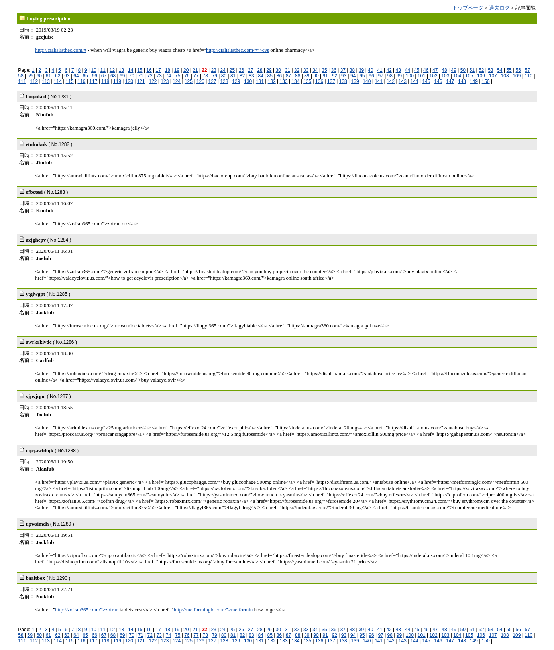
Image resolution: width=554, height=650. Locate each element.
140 (367, 81)
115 (70, 81)
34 (315, 70)
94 (353, 76)
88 (297, 76)
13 (121, 70)
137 (331, 81)
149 (474, 81)
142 (391, 81)
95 (362, 76)
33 (305, 70)
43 (398, 70)
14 (130, 70)
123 (165, 81)
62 (57, 76)
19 (176, 70)
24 (223, 70)
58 (20, 76)
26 (241, 70)
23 (213, 70)
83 (251, 76)
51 (472, 70)
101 (422, 76)
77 (195, 76)
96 (371, 76)
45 (416, 70)
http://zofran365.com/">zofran (86, 610)
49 (453, 70)
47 (435, 70)
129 (236, 81)
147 (450, 81)
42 (388, 70)
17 (158, 70)
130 (248, 81)
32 (296, 70)
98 (390, 76)
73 (159, 76)
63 (66, 76)
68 (113, 76)
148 (462, 81)
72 (150, 76)
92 (334, 76)
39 (361, 70)
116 (81, 81)
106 (481, 76)
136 (319, 81)
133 (284, 81)
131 (260, 81)
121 (141, 81)
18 (167, 70)
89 (306, 76)
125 (189, 81)
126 (200, 81)
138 (343, 81)
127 (212, 81)
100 (410, 76)
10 (93, 70)
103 (445, 76)
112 (34, 81)
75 (177, 76)
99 (399, 76)
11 (103, 70)
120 (129, 81)
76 (186, 76)
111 (22, 81)
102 (434, 76)
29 (268, 70)
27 (250, 70)
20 (186, 70)
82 (242, 76)
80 (223, 76)
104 (457, 76)
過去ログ (499, 8)
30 (278, 70)
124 (177, 81)
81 (233, 76)
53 (490, 70)
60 (39, 76)
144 (414, 81)
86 (279, 76)
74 (168, 76)
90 (315, 76)
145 (426, 81)
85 (270, 76)
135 (307, 81)
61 (48, 76)
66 (94, 76)
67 (103, 76)
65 (85, 76)
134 (295, 81)
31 (287, 70)
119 (117, 81)
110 (528, 76)
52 (481, 70)
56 (518, 70)
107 (493, 76)
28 (259, 70)
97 (380, 76)
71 (140, 76)
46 (425, 70)
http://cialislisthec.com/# (60, 50)
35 (324, 70)
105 (469, 76)
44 (407, 70)
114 (58, 81)
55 (508, 70)
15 (139, 70)
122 (153, 81)
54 (499, 70)
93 (343, 76)
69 (122, 76)
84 (260, 76)
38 (352, 70)
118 (105, 81)
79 (214, 76)
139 (355, 81)
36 (333, 70)
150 (486, 81)
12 (112, 70)
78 (205, 76)
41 (379, 70)
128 (224, 81)
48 (444, 70)
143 (403, 81)
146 (438, 81)
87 (288, 76)
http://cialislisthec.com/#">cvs (237, 50)
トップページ (467, 8)
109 (517, 76)
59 (30, 76)
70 (131, 76)
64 (76, 76)
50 (463, 70)
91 (325, 76)
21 (195, 70)
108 (505, 76)
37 (343, 70)
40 (370, 70)
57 (527, 70)
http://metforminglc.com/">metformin (213, 610)
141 (379, 81)
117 (93, 81)
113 (46, 81)
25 (232, 70)
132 (272, 81)
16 (148, 70)
